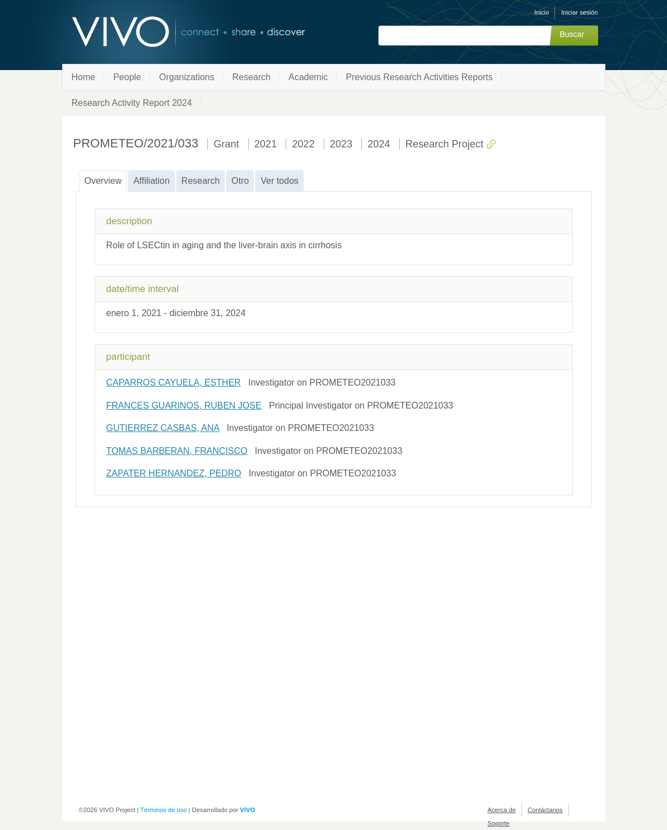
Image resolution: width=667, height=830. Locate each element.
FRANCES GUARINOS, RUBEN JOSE (184, 405)
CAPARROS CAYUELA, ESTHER (173, 382)
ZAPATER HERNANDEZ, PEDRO (173, 473)
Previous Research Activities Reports (419, 77)
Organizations (186, 77)
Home (84, 77)
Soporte (499, 823)
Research (251, 77)
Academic (308, 77)
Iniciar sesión (579, 12)
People (127, 77)
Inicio (541, 12)
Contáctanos (545, 809)
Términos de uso (163, 809)
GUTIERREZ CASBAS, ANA (163, 428)
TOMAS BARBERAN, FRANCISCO (177, 451)
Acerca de (502, 809)
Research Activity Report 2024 (132, 103)
